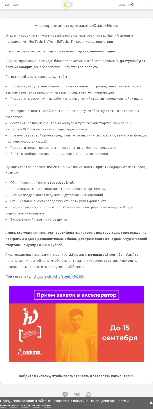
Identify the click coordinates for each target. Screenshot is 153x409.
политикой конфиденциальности (99, 400)
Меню (146, 5)
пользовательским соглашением (25, 405)
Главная (11, 5)
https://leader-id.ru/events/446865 (58, 276)
